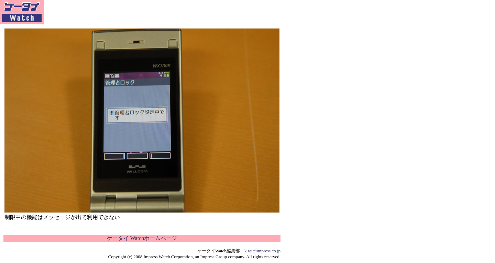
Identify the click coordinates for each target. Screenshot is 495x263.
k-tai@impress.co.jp (262, 250)
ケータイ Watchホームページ (142, 238)
